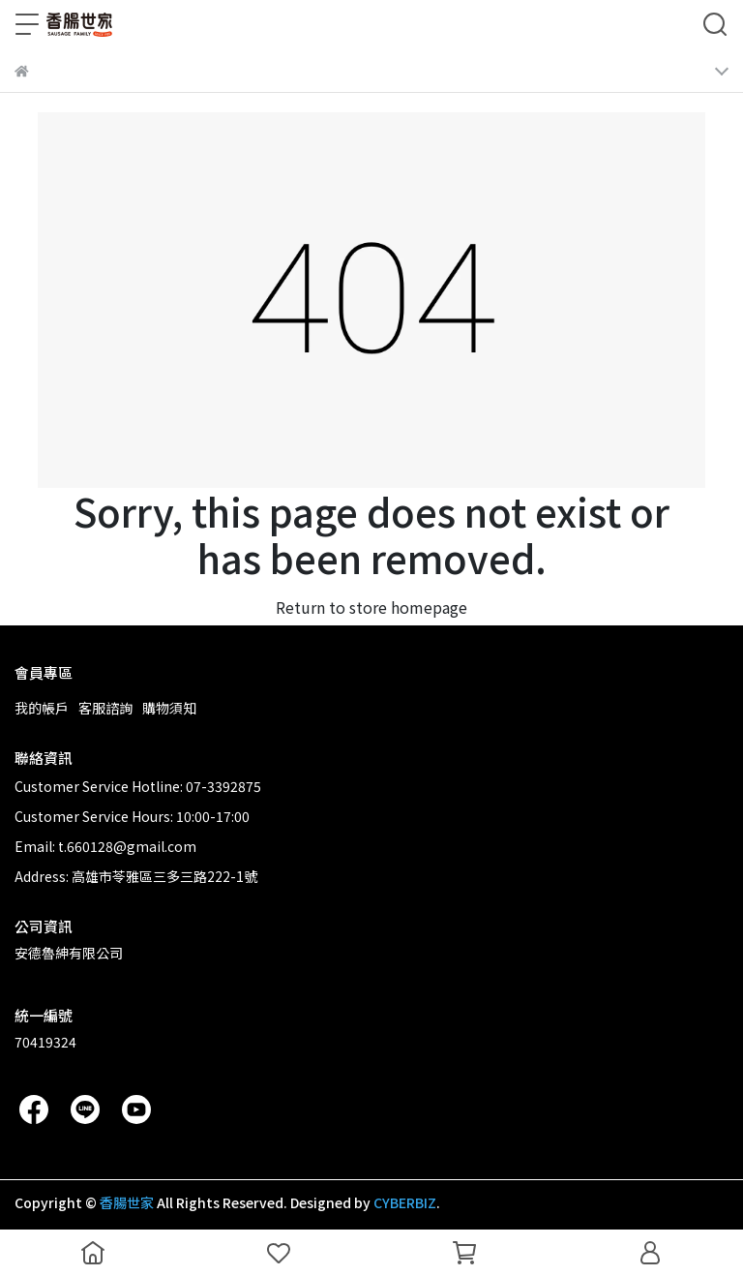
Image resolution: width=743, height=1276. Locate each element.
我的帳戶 (42, 707)
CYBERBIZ (404, 1202)
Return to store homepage (371, 607)
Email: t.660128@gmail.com (105, 846)
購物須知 (169, 707)
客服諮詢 (105, 707)
